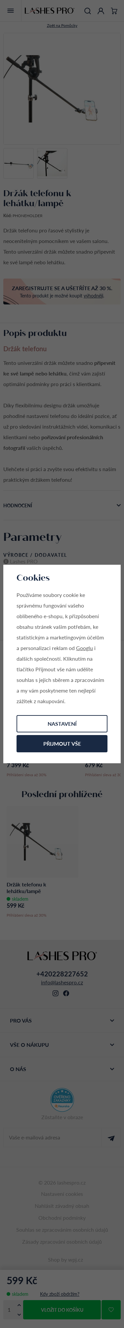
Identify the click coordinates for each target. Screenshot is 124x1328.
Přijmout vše (62, 743)
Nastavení (62, 723)
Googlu (84, 648)
